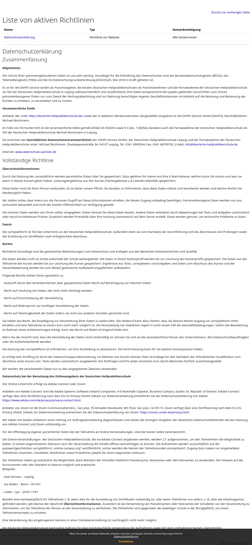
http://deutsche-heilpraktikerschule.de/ (56, 116)
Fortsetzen (126, 541)
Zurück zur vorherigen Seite (230, 12)
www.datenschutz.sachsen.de (35, 152)
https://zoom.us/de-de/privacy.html (164, 412)
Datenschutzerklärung (126, 536)
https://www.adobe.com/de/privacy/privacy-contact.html (41, 400)
